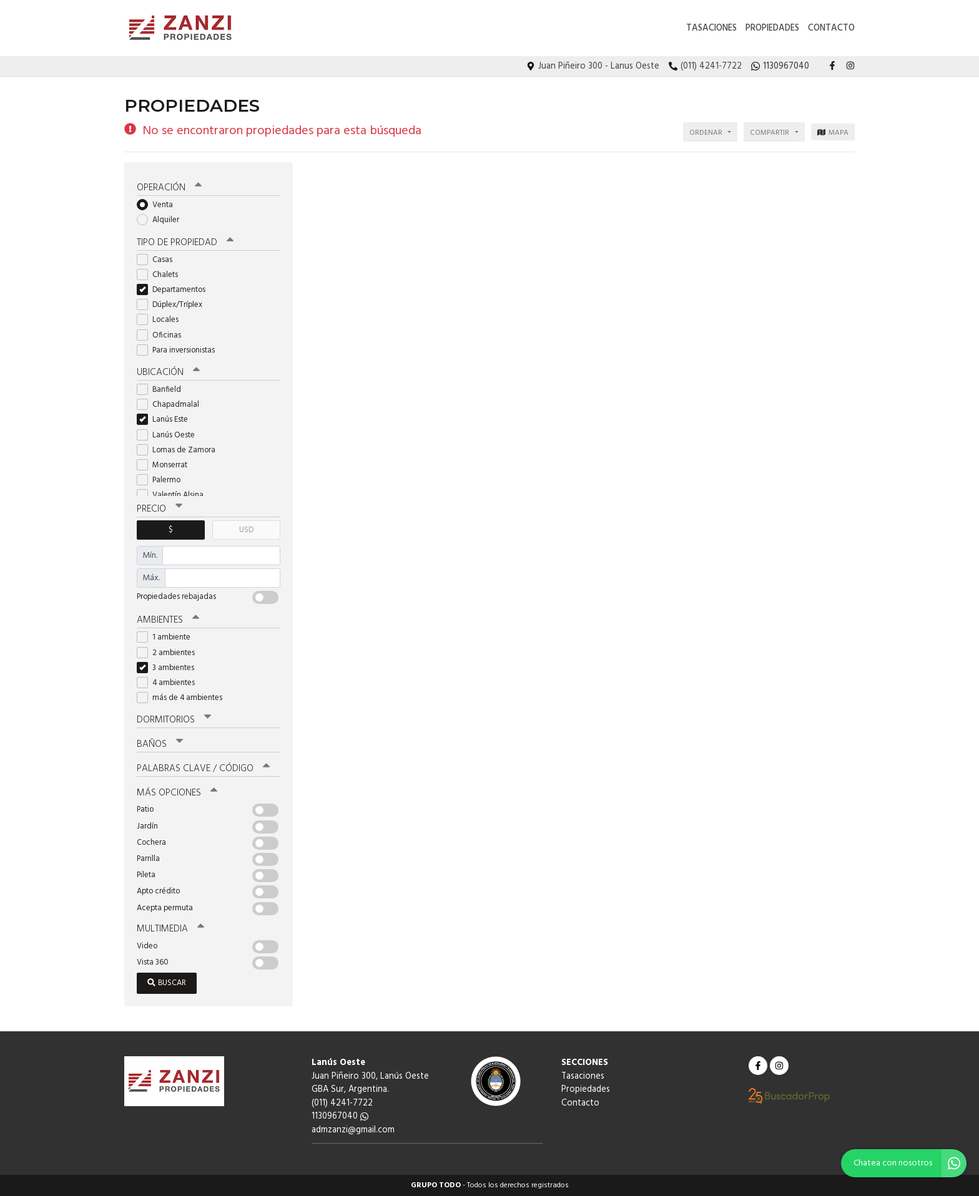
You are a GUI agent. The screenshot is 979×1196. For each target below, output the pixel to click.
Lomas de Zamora (180, 450)
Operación (169, 187)
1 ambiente (168, 637)
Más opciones (177, 792)
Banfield (163, 390)
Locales (162, 320)
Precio (159, 509)
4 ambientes (170, 683)
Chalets (161, 275)
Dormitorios (174, 719)
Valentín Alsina (174, 495)
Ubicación (168, 372)
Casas (158, 260)
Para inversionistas (180, 350)
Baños (160, 744)
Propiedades (772, 28)
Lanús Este (166, 419)
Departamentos (175, 290)
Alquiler (162, 220)
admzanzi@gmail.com (353, 1130)
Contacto (831, 28)
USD (246, 530)
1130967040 (340, 1116)
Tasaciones (711, 28)
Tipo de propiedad (185, 242)
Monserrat (166, 465)
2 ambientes (170, 653)
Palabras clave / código (203, 768)
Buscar (166, 982)
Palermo (163, 480)
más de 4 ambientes (183, 698)
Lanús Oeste (170, 435)
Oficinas (163, 335)
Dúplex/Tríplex (173, 305)
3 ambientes (169, 668)
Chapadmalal (172, 405)
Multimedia (170, 928)
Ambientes (168, 620)
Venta (159, 205)
